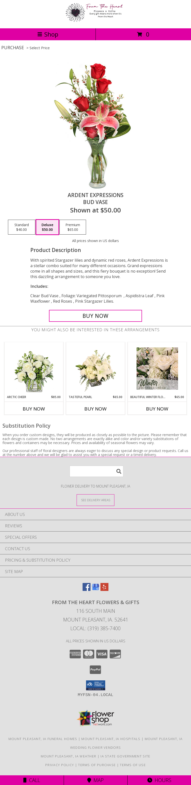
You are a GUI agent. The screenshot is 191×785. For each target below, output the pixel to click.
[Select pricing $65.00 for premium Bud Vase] (73, 227)
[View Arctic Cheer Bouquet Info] (34, 368)
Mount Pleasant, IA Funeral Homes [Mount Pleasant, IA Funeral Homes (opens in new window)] (42, 739)
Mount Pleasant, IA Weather (68, 756)
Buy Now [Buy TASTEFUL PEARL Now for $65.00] (95, 409)
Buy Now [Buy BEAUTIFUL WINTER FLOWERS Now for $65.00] (157, 409)
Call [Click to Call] (31, 780)
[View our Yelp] (104, 589)
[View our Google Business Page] (95, 589)
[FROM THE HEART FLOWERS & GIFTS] (95, 21)
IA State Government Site (125, 756)
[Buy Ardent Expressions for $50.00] (95, 316)
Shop (47, 34)
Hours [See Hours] (159, 780)
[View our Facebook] (87, 589)
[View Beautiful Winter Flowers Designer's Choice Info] (157, 368)
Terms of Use (133, 765)
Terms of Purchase (97, 765)
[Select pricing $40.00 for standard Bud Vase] (21, 227)
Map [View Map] (95, 780)
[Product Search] (96, 471)
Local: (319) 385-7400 (95, 628)
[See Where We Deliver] (95, 499)
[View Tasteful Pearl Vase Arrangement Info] (95, 368)
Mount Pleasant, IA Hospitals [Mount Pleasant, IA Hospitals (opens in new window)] (110, 739)
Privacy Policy (59, 765)
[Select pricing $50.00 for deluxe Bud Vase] (47, 227)
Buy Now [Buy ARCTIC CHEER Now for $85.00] (34, 409)
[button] (95, 685)
